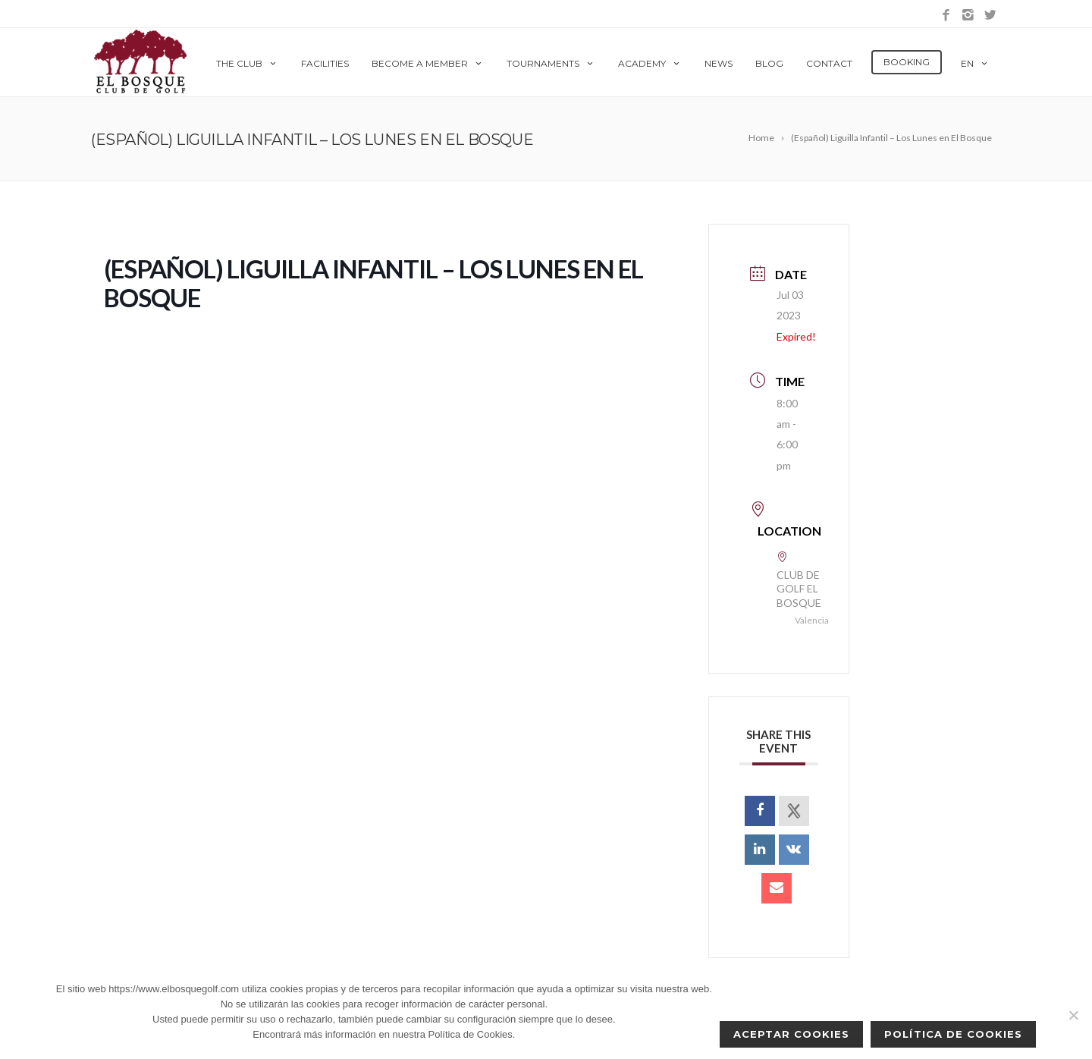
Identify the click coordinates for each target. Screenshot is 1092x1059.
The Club (247, 63)
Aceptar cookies (791, 1034)
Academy (650, 63)
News (718, 63)
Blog (769, 63)
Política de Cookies (953, 1034)
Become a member (428, 63)
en (975, 63)
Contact (829, 63)
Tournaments (551, 63)
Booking (906, 62)
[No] (1073, 1015)
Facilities (325, 63)
